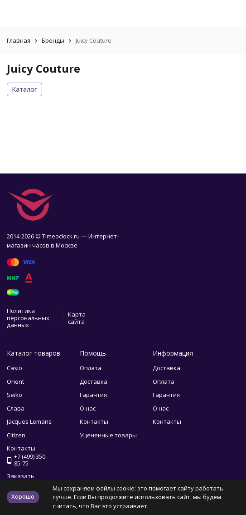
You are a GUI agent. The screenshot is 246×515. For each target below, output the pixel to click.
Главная (18, 40)
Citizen (16, 435)
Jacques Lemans (29, 421)
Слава (15, 408)
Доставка (93, 381)
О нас (88, 408)
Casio (14, 368)
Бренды (53, 40)
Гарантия (93, 395)
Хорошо (22, 496)
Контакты (94, 421)
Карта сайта (77, 318)
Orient (15, 381)
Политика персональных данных (28, 318)
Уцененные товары (108, 435)
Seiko (14, 395)
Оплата (90, 368)
